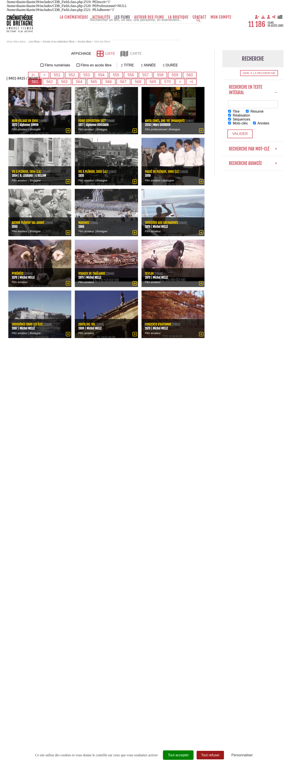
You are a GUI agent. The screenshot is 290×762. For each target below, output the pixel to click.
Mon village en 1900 (25, 120)
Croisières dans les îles (28, 324)
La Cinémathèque (74, 17)
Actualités (101, 17)
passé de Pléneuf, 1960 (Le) (162, 171)
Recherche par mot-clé (253, 149)
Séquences (239, 119)
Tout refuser (210, 755)
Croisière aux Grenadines (162, 222)
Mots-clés (238, 123)
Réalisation (239, 115)
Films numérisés (57, 65)
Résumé (255, 111)
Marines (83, 222)
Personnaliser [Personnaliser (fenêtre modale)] (242, 755)
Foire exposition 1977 (92, 120)
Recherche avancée (253, 164)
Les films (122, 17)
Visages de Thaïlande (92, 273)
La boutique (178, 17)
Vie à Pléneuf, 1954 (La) (27, 171)
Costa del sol (87, 324)
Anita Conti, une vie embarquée (165, 120)
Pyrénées (18, 273)
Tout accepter (178, 755)
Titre (234, 111)
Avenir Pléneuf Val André (28, 222)
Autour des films (149, 17)
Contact (199, 17)
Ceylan (149, 273)
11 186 (256, 24)
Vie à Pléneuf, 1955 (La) (93, 171)
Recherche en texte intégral (253, 89)
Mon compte (221, 17)
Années (261, 123)
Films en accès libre (96, 65)
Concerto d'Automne (158, 324)
